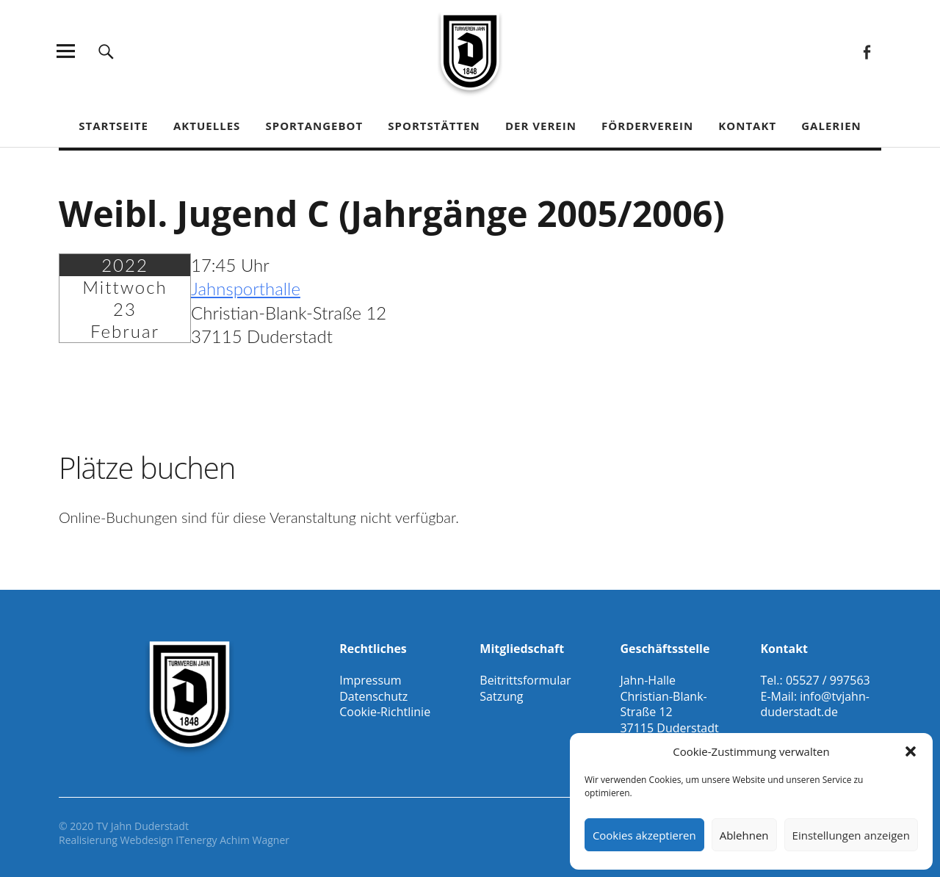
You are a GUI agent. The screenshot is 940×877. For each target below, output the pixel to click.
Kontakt (747, 125)
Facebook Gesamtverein (866, 51)
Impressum (370, 680)
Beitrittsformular (525, 680)
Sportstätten (434, 125)
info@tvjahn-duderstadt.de (814, 704)
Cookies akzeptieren (644, 835)
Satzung (501, 696)
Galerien (831, 125)
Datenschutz (373, 696)
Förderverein (647, 125)
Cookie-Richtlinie (384, 712)
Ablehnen (744, 835)
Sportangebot (314, 125)
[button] (910, 751)
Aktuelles (206, 125)
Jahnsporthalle (245, 288)
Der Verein (540, 125)
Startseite (113, 125)
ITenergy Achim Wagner (232, 840)
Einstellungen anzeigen (851, 835)
